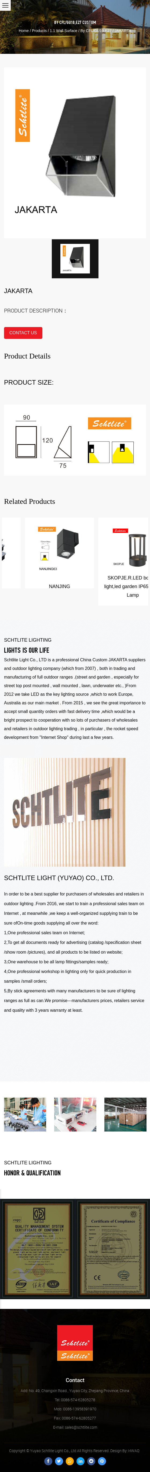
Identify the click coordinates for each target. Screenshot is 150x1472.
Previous (0, 1194)
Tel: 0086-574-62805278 (75, 1399)
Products (39, 31)
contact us (23, 333)
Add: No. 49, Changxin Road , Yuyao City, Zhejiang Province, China (75, 1390)
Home (24, 31)
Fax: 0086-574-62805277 (75, 1418)
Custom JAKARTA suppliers (119, 660)
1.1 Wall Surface (63, 31)
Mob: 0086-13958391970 (75, 1408)
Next (0, 1304)
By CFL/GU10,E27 (67, 23)
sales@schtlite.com (75, 1427)
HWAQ (133, 1450)
